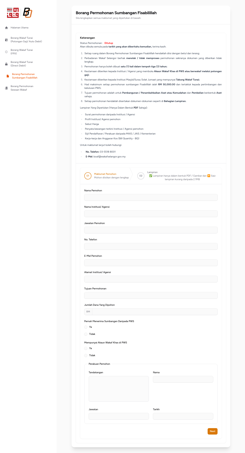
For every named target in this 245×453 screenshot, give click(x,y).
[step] (106, 176)
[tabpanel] (151, 306)
